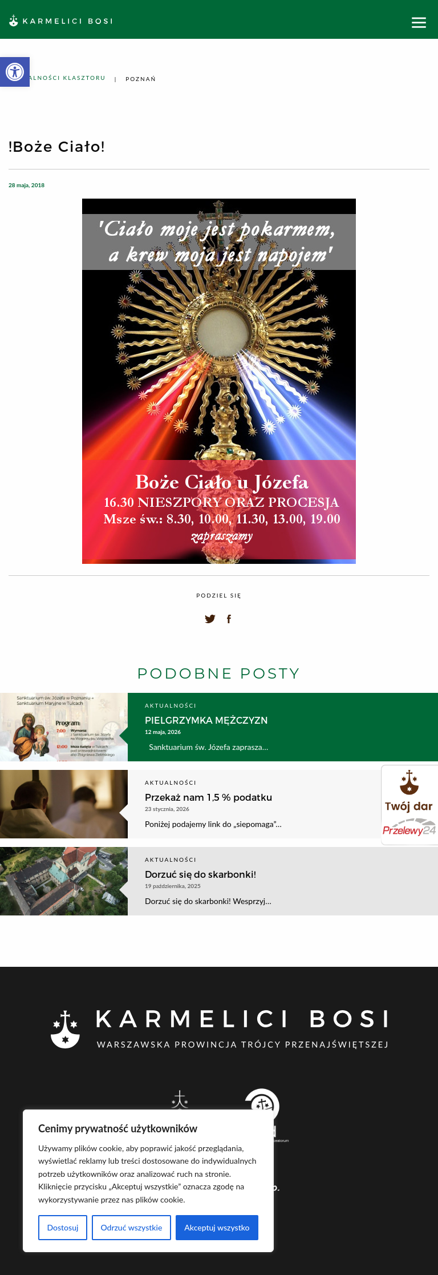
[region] (148, 1180)
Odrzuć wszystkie (131, 1227)
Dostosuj (62, 1227)
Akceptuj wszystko (216, 1227)
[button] (15, 72)
